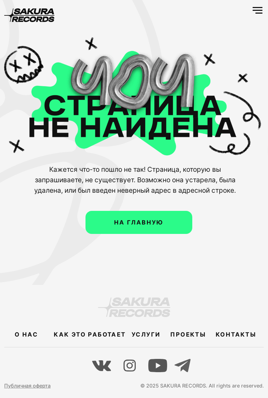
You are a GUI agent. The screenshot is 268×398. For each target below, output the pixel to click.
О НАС (26, 334)
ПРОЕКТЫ (188, 334)
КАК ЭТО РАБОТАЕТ (90, 334)
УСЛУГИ (146, 334)
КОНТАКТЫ (236, 334)
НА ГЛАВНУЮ (139, 222)
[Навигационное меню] (257, 10)
